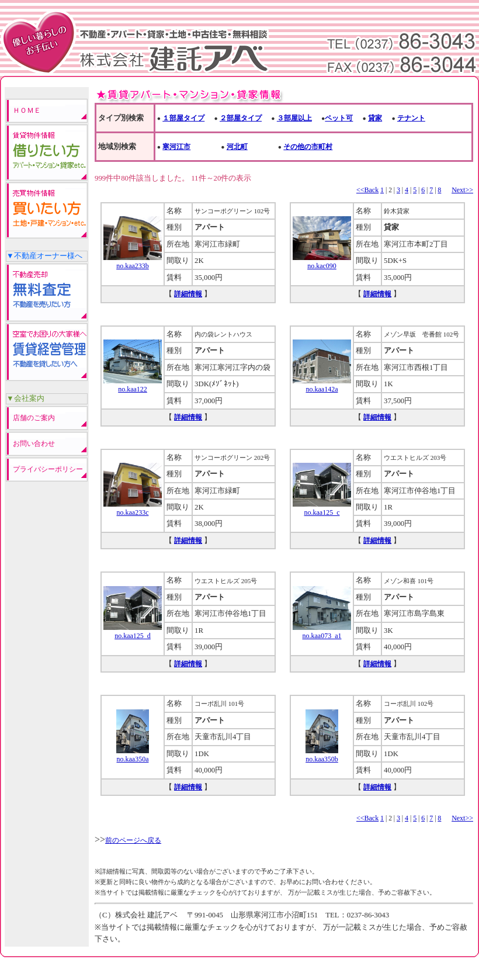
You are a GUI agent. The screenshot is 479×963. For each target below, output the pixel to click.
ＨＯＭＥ (27, 110)
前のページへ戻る (133, 840)
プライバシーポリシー (48, 469)
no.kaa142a (322, 385)
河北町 (237, 147)
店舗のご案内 (34, 418)
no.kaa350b (322, 755)
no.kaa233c (132, 508)
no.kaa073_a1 (322, 631)
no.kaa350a (132, 755)
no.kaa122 (132, 385)
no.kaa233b (132, 262)
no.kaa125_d (132, 631)
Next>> (462, 190)
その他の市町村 (307, 147)
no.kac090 (322, 262)
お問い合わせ (34, 443)
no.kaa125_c (322, 508)
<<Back (367, 190)
